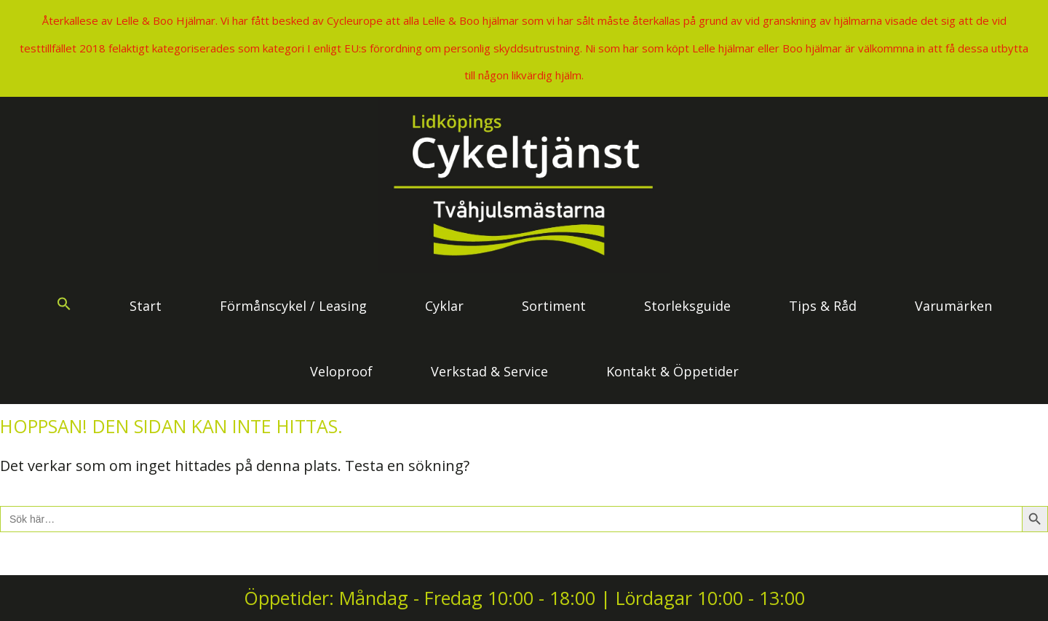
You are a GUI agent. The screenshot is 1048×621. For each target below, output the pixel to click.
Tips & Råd (823, 306)
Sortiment (554, 306)
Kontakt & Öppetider (672, 371)
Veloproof (341, 371)
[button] (64, 306)
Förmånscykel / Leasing (293, 306)
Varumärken (953, 306)
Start (146, 306)
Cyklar (444, 306)
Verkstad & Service (489, 371)
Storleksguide (687, 306)
